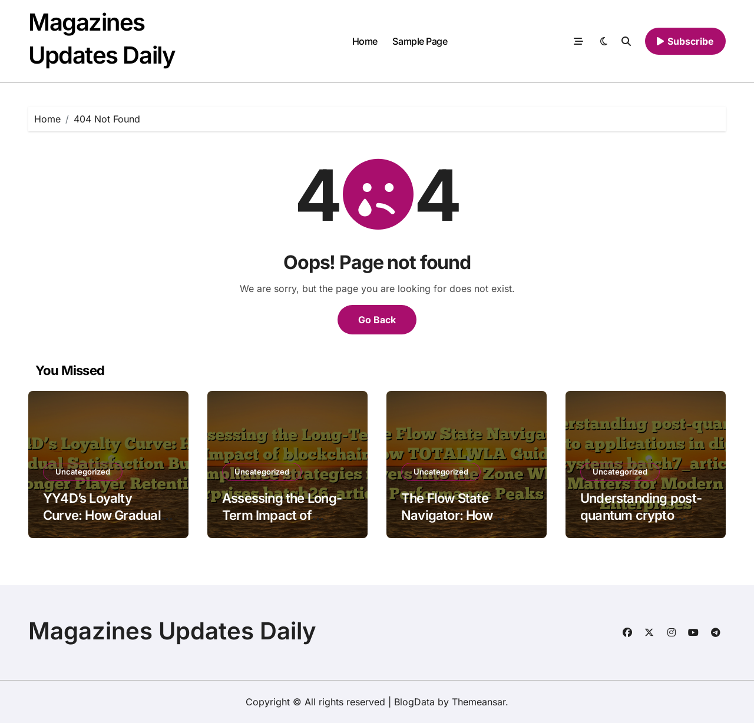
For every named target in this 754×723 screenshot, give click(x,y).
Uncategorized (82, 471)
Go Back (377, 320)
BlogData (414, 702)
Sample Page (419, 41)
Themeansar (478, 702)
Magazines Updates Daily (172, 630)
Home (365, 41)
